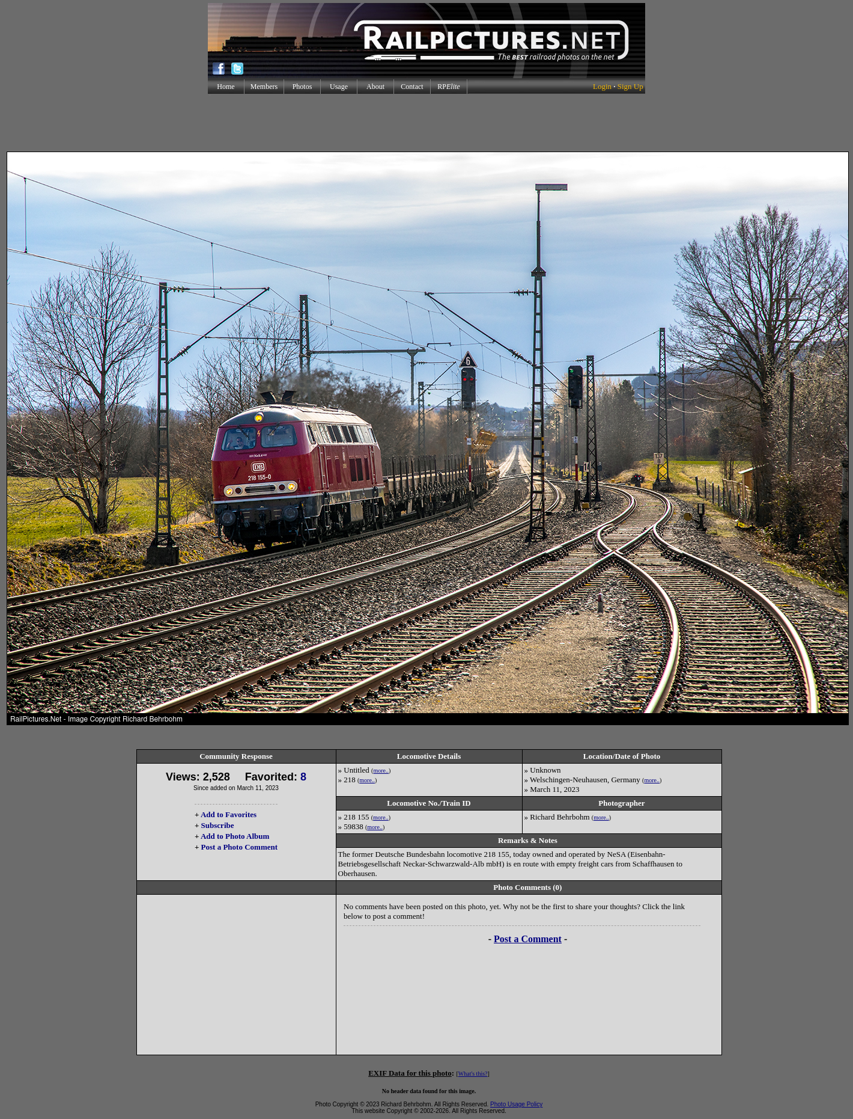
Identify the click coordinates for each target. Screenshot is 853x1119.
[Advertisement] (426, 123)
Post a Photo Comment (239, 846)
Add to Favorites (229, 814)
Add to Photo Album (235, 836)
